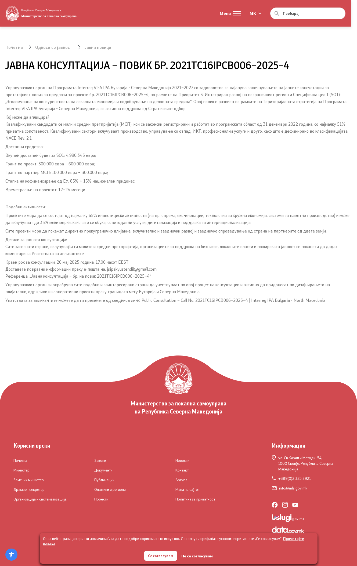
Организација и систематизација (40, 499)
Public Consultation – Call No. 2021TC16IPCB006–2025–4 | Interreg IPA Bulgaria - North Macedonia (233, 300)
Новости (182, 460)
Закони (100, 460)
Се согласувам (160, 555)
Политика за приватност (195, 499)
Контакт (182, 470)
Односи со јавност (54, 47)
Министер (21, 470)
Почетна (14, 47)
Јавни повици (98, 47)
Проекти (101, 499)
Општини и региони (110, 489)
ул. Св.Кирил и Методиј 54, (308, 463)
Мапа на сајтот (187, 489)
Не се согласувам (197, 555)
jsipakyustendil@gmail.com (132, 269)
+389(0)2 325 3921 (291, 478)
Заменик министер (28, 479)
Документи (103, 470)
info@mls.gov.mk (289, 488)
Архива (181, 479)
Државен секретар (29, 489)
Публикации (104, 479)
